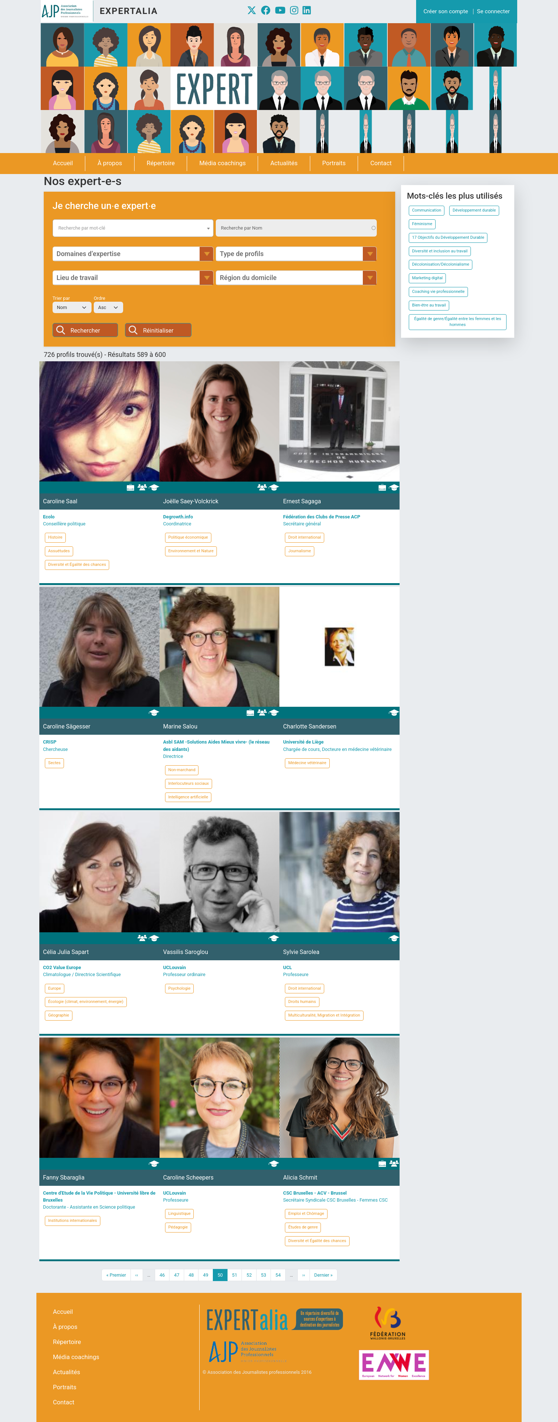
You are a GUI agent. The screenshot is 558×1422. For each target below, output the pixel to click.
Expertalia (129, 11)
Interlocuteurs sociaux (188, 783)
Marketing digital (427, 278)
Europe (54, 988)
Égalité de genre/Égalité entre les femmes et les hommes (457, 321)
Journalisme (299, 551)
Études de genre (303, 1227)
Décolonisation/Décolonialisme (440, 264)
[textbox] (133, 228)
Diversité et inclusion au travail (440, 251)
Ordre (99, 298)
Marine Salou (180, 726)
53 (266, 1274)
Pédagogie (178, 1227)
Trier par (61, 298)
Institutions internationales (72, 1220)
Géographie (58, 1015)
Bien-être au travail (429, 305)
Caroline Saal (60, 501)
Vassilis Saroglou (185, 951)
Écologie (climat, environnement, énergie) (86, 1001)
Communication (426, 210)
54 (280, 1274)
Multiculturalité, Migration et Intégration (324, 1015)
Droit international (304, 537)
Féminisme (422, 223)
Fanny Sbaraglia (64, 1177)
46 (164, 1274)
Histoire (55, 537)
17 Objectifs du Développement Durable (448, 237)
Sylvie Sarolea (301, 951)
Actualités (283, 163)
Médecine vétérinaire (307, 762)
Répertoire (161, 163)
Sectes (54, 762)
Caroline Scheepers (188, 1177)
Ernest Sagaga (302, 501)
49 (208, 1274)
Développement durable (474, 210)
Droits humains (302, 1001)
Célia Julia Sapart (66, 951)
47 (179, 1274)
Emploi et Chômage (306, 1213)
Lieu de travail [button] (77, 277)
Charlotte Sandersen (309, 726)
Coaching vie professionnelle (438, 291)
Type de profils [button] (242, 254)
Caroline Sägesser (66, 726)
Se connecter (493, 11)
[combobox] (133, 228)
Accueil (63, 163)
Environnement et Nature (191, 551)
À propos (109, 163)
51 (237, 1274)
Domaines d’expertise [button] (89, 254)
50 (222, 1274)
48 (193, 1274)
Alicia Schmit (300, 1177)
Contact (380, 163)
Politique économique (188, 537)
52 (251, 1274)
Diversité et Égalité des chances (77, 564)
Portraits (334, 163)
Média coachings (222, 163)
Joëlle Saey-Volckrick (190, 501)
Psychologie (179, 988)
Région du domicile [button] (248, 277)
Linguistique (179, 1213)
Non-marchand (182, 769)
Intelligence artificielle (188, 797)
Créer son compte (445, 11)
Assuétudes (59, 551)
